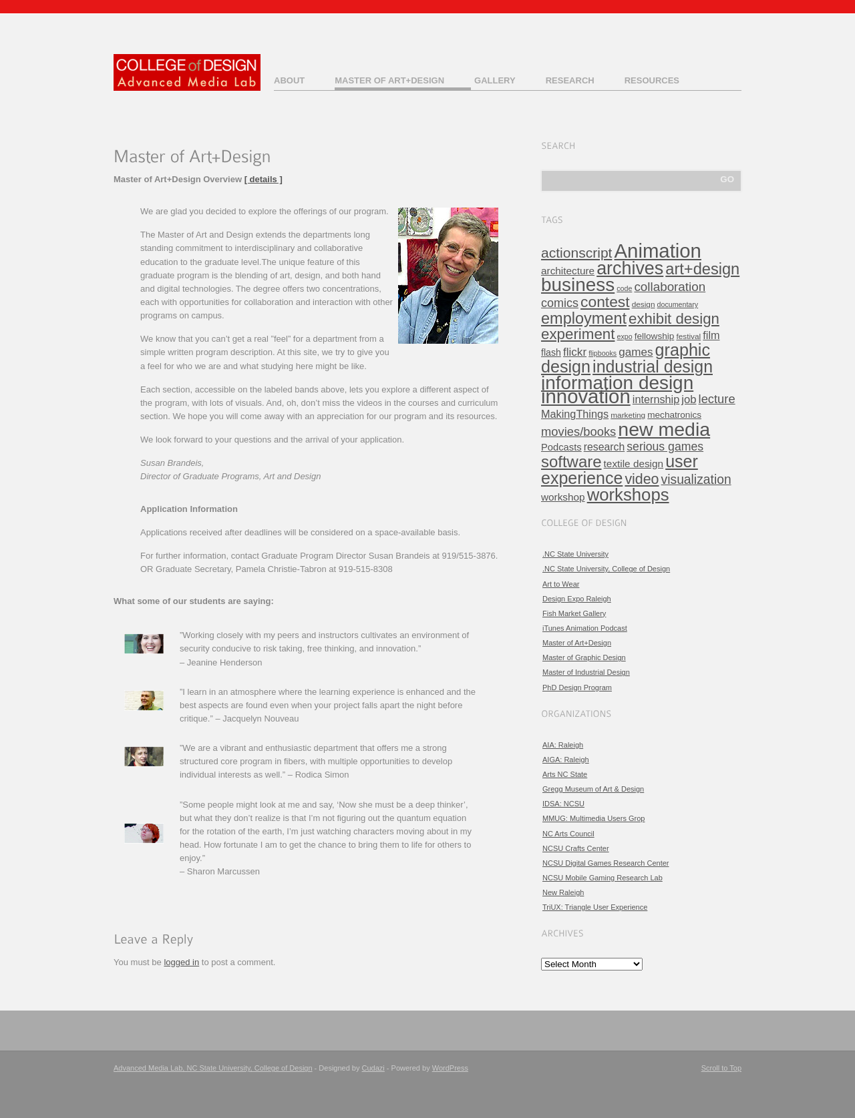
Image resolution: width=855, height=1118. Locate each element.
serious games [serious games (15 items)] (665, 446)
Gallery (495, 80)
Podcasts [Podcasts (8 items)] (561, 447)
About (289, 80)
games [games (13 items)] (636, 352)
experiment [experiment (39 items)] (578, 334)
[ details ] (263, 179)
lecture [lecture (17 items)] (717, 399)
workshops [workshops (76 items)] (628, 494)
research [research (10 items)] (604, 447)
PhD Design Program (577, 687)
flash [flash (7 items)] (551, 352)
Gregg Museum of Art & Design (593, 789)
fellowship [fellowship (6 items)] (655, 336)
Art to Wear (560, 584)
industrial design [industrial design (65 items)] (652, 366)
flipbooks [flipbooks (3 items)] (602, 353)
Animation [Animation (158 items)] (658, 251)
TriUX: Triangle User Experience (594, 907)
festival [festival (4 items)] (688, 336)
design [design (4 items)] (643, 304)
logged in (181, 962)
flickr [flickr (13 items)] (574, 352)
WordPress (450, 1068)
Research (570, 80)
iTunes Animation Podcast (584, 628)
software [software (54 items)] (571, 462)
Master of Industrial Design (586, 672)
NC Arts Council (568, 834)
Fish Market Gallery (574, 613)
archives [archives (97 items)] (629, 268)
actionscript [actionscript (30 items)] (576, 252)
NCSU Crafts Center (575, 848)
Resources (652, 80)
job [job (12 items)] (688, 399)
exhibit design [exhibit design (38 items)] (674, 318)
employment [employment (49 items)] (584, 318)
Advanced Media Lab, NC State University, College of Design (213, 1068)
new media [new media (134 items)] (664, 429)
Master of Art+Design (389, 80)
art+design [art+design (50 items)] (702, 269)
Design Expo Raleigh (576, 599)
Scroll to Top (721, 1068)
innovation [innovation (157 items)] (586, 396)
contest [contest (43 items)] (605, 301)
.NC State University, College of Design (606, 569)
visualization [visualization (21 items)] (696, 480)
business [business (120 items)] (578, 284)
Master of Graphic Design (584, 657)
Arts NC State (564, 774)
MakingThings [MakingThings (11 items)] (575, 414)
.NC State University (575, 554)
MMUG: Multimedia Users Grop (593, 818)
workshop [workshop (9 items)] (563, 497)
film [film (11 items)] (711, 335)
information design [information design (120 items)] (617, 382)
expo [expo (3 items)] (625, 336)
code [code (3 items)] (624, 288)
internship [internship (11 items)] (656, 399)
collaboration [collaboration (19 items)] (669, 287)
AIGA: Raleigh (565, 760)
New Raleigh (563, 892)
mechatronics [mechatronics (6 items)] (674, 415)
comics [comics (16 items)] (559, 303)
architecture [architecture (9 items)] (567, 270)
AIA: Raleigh (562, 745)
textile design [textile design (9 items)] (633, 463)
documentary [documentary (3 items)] (678, 304)
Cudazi (373, 1068)
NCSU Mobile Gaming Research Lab (602, 878)
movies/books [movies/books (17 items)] (578, 432)
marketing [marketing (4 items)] (628, 415)
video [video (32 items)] (642, 479)
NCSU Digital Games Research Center (605, 863)
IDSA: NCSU (563, 804)
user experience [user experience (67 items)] (619, 469)
